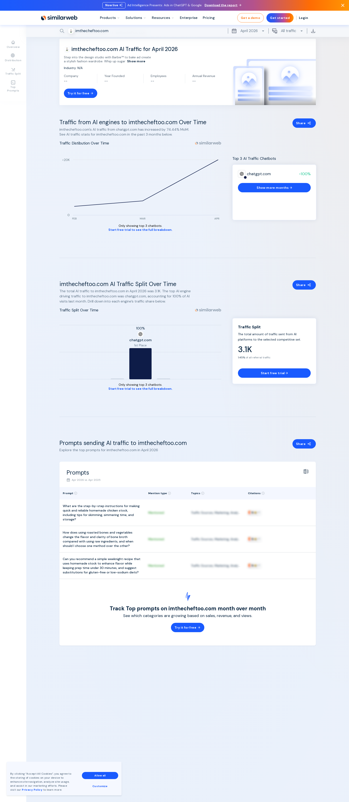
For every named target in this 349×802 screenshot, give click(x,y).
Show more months (274, 188)
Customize (100, 786)
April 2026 (248, 31)
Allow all (100, 775)
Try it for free (80, 93)
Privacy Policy (32, 790)
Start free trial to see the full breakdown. (140, 230)
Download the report (223, 5)
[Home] (59, 17)
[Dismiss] (342, 5)
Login (303, 18)
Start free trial (274, 373)
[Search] (187, 31)
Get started (280, 18)
